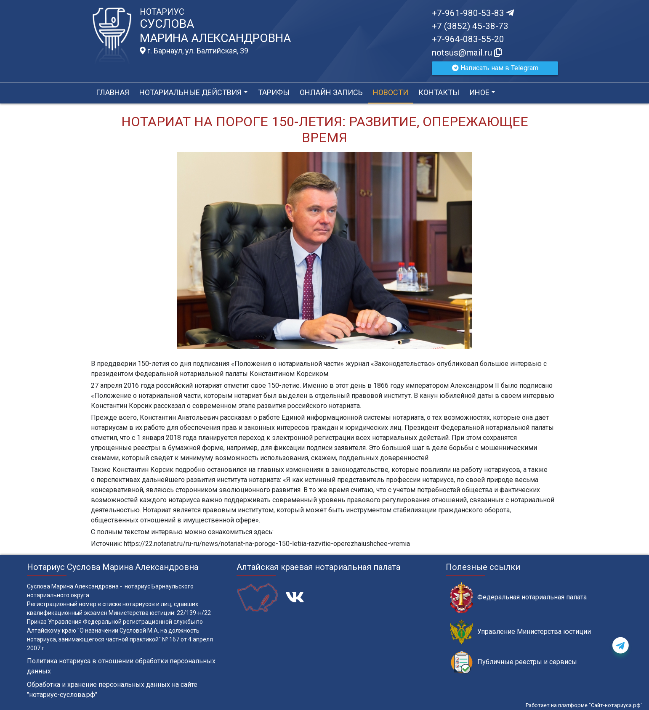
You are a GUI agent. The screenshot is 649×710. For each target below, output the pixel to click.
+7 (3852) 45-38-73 (470, 26)
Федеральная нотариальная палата (518, 597)
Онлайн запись (331, 92)
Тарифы (274, 92)
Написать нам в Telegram (495, 68)
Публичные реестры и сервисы (513, 662)
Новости (390, 92)
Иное (479, 92)
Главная (112, 92)
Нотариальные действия (190, 92)
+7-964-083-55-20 (468, 39)
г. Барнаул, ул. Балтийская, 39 (194, 51)
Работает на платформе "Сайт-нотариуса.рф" (584, 705)
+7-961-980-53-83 (473, 13)
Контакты (438, 92)
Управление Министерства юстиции (520, 632)
